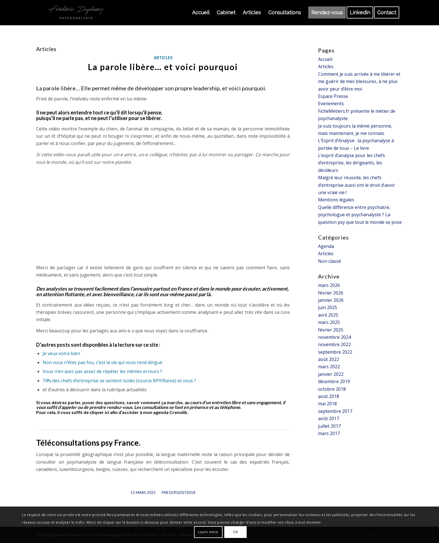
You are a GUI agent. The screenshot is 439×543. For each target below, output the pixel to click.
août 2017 (328, 418)
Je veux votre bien (61, 353)
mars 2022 (329, 366)
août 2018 (328, 396)
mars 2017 (329, 433)
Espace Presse (333, 96)
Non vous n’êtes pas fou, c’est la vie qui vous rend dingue (102, 362)
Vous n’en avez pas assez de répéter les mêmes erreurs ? (102, 371)
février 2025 (330, 330)
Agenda (326, 246)
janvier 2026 (331, 300)
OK (235, 532)
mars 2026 (329, 285)
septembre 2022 (335, 352)
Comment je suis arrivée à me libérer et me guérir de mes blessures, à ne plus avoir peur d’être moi (359, 81)
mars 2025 (329, 322)
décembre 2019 (334, 381)
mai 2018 (327, 404)
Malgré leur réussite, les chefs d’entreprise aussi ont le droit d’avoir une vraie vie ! (356, 184)
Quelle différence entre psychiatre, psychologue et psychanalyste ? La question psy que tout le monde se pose (360, 214)
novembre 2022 (334, 344)
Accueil (325, 59)
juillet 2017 (329, 426)
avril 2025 (328, 315)
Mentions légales (336, 200)
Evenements (331, 103)
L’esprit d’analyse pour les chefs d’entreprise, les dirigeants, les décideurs (351, 162)
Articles (163, 57)
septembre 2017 (335, 411)
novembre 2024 (334, 337)
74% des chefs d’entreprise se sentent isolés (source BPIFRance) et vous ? (119, 381)
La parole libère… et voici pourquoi (163, 67)
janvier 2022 (331, 374)
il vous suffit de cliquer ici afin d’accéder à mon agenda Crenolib (122, 412)
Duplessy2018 (182, 492)
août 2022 (328, 359)
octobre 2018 (332, 389)
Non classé (329, 261)
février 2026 (330, 293)
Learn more (208, 532)
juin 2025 (327, 307)
